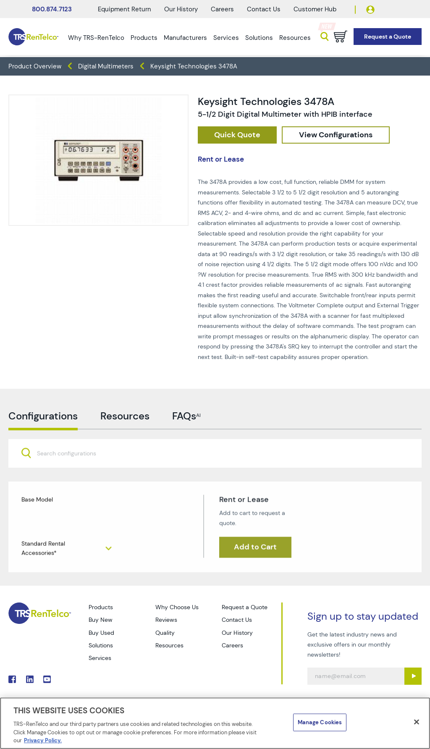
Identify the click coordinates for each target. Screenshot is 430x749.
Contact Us (264, 9)
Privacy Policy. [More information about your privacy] (43, 740)
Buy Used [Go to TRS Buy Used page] (101, 632)
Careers (222, 9)
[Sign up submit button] (413, 676)
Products (144, 38)
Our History (181, 9)
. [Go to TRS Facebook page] (12, 679)
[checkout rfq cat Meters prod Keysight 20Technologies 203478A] (237, 135)
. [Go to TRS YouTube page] (47, 679)
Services (226, 38)
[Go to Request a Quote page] (388, 36)
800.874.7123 (52, 9)
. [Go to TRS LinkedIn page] (30, 679)
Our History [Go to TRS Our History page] (237, 632)
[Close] (416, 722)
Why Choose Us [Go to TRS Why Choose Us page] (177, 607)
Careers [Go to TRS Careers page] (232, 645)
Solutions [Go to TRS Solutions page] (101, 645)
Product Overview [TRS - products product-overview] (34, 66)
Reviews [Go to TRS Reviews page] (166, 619)
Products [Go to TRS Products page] (101, 607)
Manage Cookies (320, 722)
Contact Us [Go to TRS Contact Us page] (237, 619)
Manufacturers (185, 38)
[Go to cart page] (340, 36)
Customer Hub (315, 9)
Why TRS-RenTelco (96, 38)
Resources (295, 38)
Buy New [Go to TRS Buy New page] (101, 619)
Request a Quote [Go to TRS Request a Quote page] (244, 607)
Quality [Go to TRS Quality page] (165, 632)
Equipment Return (124, 9)
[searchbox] (71, 478)
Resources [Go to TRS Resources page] (169, 645)
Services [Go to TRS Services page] (100, 658)
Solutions (259, 38)
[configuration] (336, 135)
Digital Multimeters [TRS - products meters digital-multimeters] (106, 66)
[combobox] (215, 477)
